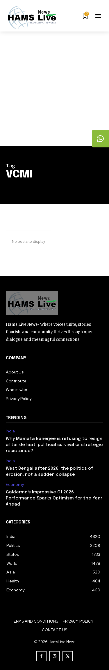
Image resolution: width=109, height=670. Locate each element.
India (10, 431)
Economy (15, 484)
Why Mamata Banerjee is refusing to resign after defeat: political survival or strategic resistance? (54, 444)
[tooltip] (100, 138)
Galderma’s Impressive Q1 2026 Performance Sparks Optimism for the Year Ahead (54, 498)
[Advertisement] (54, 88)
